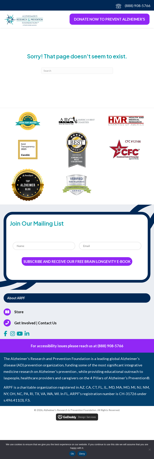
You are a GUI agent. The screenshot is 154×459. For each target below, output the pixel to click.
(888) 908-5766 (137, 5)
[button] (77, 298)
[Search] (77, 71)
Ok (72, 453)
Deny (82, 453)
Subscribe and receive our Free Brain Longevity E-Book (77, 261)
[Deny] (149, 449)
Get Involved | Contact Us (35, 323)
